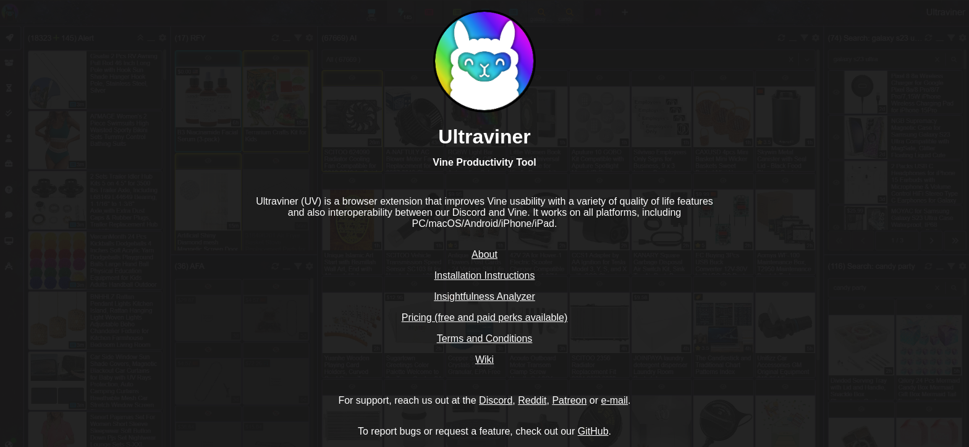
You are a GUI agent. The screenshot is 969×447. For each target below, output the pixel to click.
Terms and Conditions (485, 338)
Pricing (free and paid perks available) (485, 317)
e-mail (614, 400)
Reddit (532, 400)
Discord (495, 400)
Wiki (484, 359)
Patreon (569, 400)
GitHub (593, 431)
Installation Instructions (484, 275)
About (484, 254)
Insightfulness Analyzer (484, 296)
